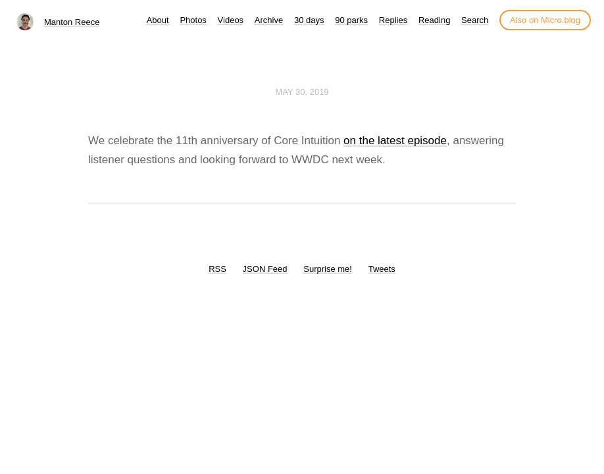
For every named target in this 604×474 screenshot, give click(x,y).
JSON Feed (265, 269)
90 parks (351, 20)
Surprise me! (327, 269)
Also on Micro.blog (545, 20)
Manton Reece (72, 22)
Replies (393, 20)
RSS (217, 269)
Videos (231, 20)
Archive (269, 20)
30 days (309, 20)
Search (474, 20)
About (158, 20)
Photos (193, 20)
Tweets (381, 269)
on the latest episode (395, 140)
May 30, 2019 (301, 92)
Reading (434, 20)
